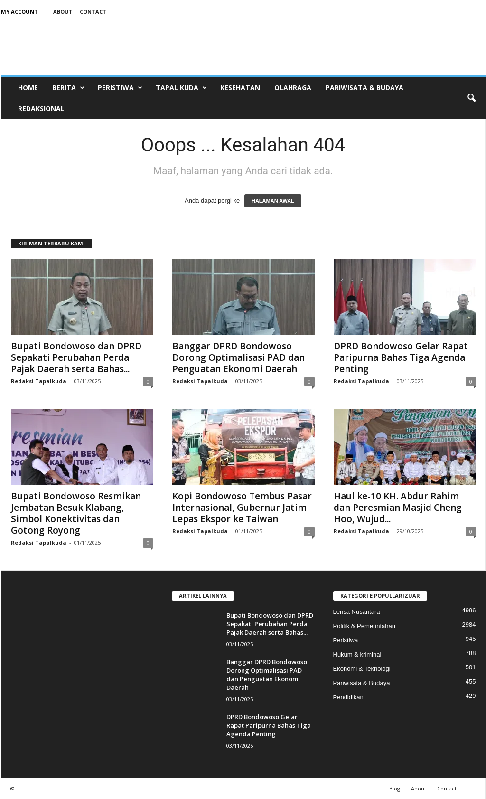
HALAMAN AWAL (273, 201)
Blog (394, 788)
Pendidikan (348, 697)
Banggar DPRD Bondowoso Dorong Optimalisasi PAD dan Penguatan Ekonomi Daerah (238, 357)
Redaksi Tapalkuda (38, 381)
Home (28, 87)
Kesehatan (240, 87)
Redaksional (41, 108)
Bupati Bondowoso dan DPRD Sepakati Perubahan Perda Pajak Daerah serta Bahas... (76, 357)
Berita (68, 87)
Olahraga (292, 87)
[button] (471, 98)
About (63, 11)
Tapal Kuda (181, 87)
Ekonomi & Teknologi (362, 668)
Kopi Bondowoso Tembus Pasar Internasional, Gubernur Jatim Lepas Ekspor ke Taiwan (242, 507)
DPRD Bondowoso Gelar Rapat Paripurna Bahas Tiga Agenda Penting (401, 357)
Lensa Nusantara (356, 611)
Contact (93, 11)
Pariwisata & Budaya (364, 87)
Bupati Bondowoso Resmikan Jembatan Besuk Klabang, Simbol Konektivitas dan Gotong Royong (76, 513)
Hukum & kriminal (357, 654)
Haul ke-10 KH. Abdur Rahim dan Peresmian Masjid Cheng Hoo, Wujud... (398, 507)
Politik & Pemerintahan (364, 626)
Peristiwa (120, 87)
